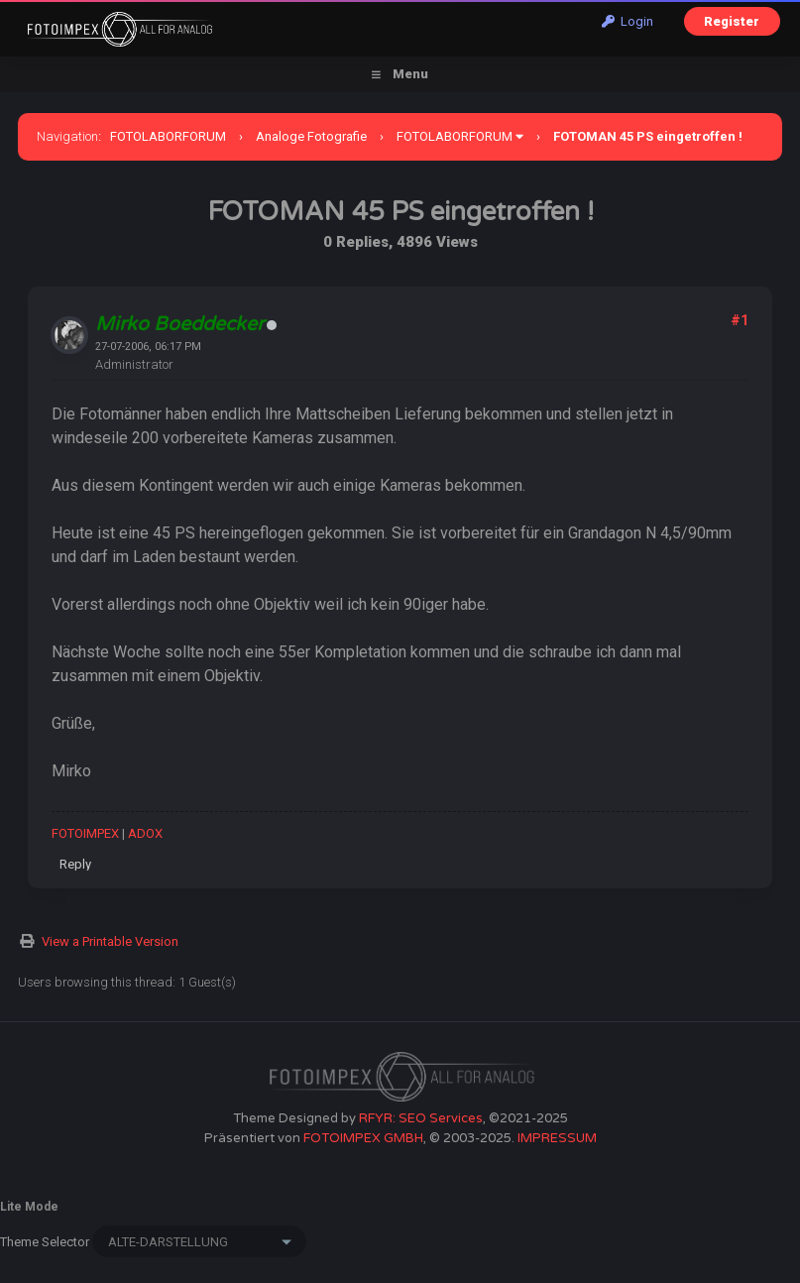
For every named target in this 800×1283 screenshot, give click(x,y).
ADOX (145, 833)
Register (731, 21)
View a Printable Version (110, 941)
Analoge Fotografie (311, 136)
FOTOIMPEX (85, 833)
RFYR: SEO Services (421, 1118)
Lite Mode (29, 1207)
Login (627, 21)
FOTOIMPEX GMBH (363, 1138)
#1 (739, 320)
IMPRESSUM (557, 1138)
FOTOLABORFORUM (168, 136)
